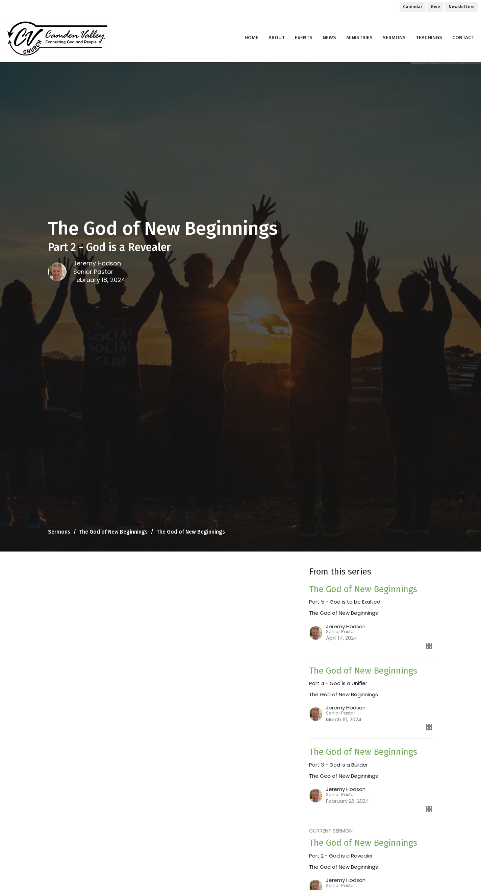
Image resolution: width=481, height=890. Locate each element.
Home (251, 37)
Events (303, 37)
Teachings (429, 37)
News (329, 37)
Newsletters (461, 6)
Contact (463, 37)
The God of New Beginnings (113, 532)
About (277, 37)
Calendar (412, 6)
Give (435, 6)
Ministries (359, 37)
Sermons (394, 37)
